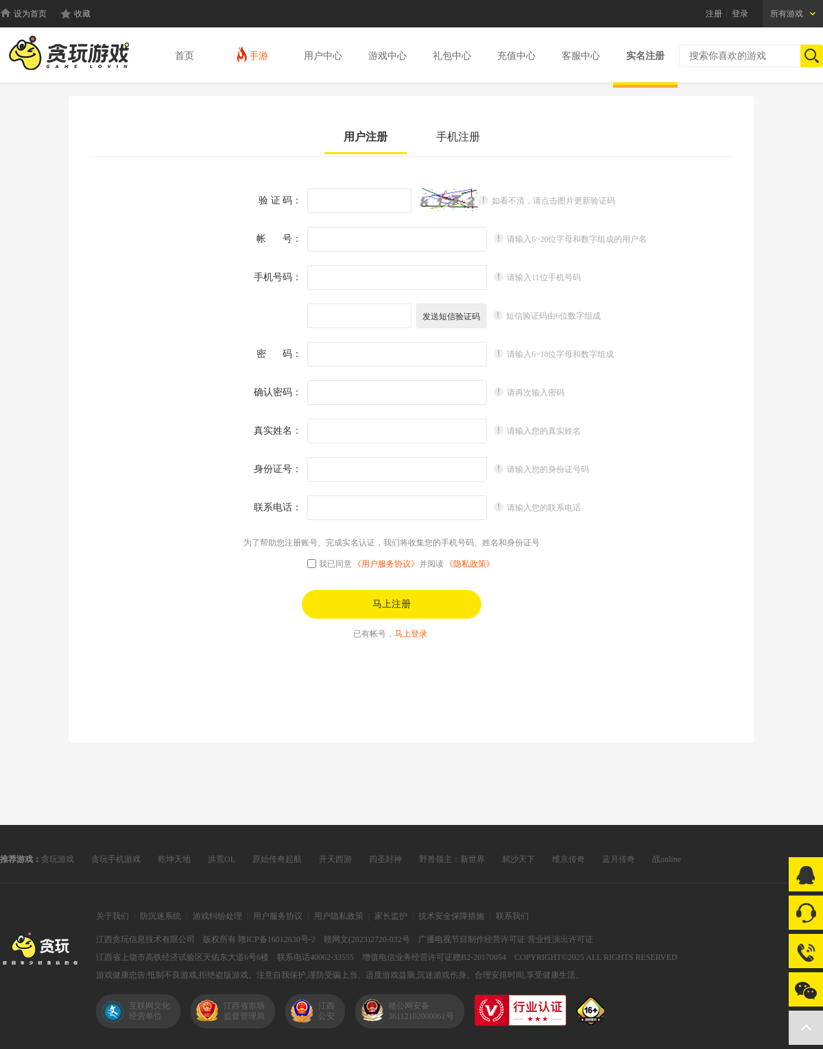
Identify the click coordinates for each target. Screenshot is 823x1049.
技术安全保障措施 (451, 916)
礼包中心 (452, 56)
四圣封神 (385, 859)
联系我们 (512, 916)
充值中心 (516, 56)
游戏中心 (387, 56)
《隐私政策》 (469, 564)
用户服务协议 (277, 916)
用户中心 (323, 56)
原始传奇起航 (277, 859)
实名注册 (645, 56)
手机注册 (458, 137)
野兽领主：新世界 (452, 859)
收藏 (82, 13)
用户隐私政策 (338, 916)
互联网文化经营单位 (149, 1011)
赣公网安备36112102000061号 (421, 1011)
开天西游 (335, 859)
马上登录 (410, 634)
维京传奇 (568, 859)
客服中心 (581, 56)
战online (666, 859)
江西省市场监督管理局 (244, 1011)
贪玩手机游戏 (116, 859)
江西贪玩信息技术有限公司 (145, 939)
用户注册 (365, 137)
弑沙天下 (518, 859)
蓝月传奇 (618, 859)
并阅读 (456, 564)
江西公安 (326, 1011)
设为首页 (30, 13)
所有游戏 (786, 13)
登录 (740, 13)
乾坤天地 (174, 859)
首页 (184, 56)
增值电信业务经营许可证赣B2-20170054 (434, 957)
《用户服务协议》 (386, 564)
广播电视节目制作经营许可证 (471, 939)
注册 (714, 13)
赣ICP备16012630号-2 (276, 939)
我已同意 (335, 564)
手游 (251, 53)
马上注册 (391, 604)
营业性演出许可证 (560, 939)
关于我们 (112, 916)
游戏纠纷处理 (217, 916)
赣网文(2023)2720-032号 (367, 939)
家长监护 (390, 916)
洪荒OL (221, 859)
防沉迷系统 (160, 916)
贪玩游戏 (57, 859)
